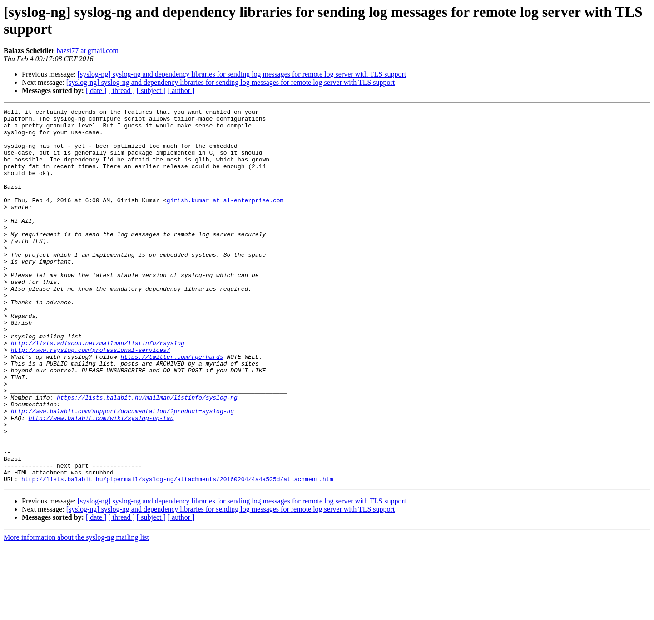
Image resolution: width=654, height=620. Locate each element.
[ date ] (96, 90)
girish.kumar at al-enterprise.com (225, 219)
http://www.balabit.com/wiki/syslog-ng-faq (101, 480)
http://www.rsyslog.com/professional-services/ (90, 399)
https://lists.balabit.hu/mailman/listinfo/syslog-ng (147, 456)
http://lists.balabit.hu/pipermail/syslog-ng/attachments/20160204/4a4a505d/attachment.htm (177, 554)
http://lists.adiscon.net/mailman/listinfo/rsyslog (97, 390)
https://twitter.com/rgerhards (171, 407)
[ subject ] (151, 90)
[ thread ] (121, 90)
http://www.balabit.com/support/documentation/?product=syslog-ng (122, 472)
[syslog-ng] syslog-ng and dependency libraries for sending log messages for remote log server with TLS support (242, 74)
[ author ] (181, 90)
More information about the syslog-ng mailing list (76, 612)
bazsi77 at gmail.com (87, 50)
